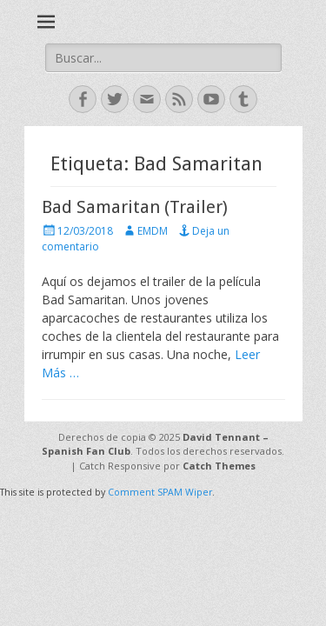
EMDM (152, 230)
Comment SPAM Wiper (160, 492)
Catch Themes (219, 465)
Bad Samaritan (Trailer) (135, 206)
